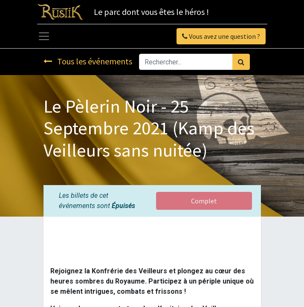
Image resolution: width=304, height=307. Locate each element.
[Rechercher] (241, 62)
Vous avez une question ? (221, 36)
